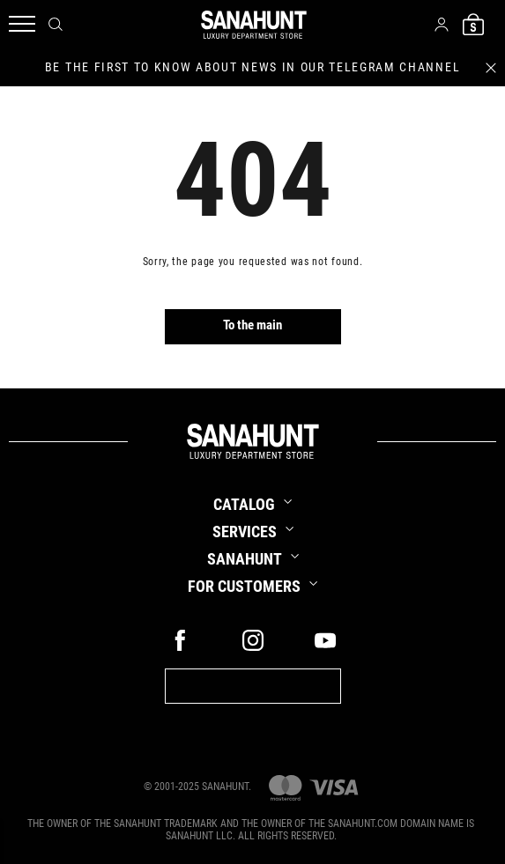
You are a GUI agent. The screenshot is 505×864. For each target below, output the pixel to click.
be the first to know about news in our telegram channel (252, 67)
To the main (252, 325)
